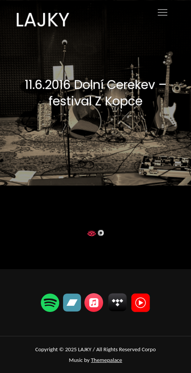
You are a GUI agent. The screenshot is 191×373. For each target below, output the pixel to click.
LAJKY (42, 19)
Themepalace (106, 360)
